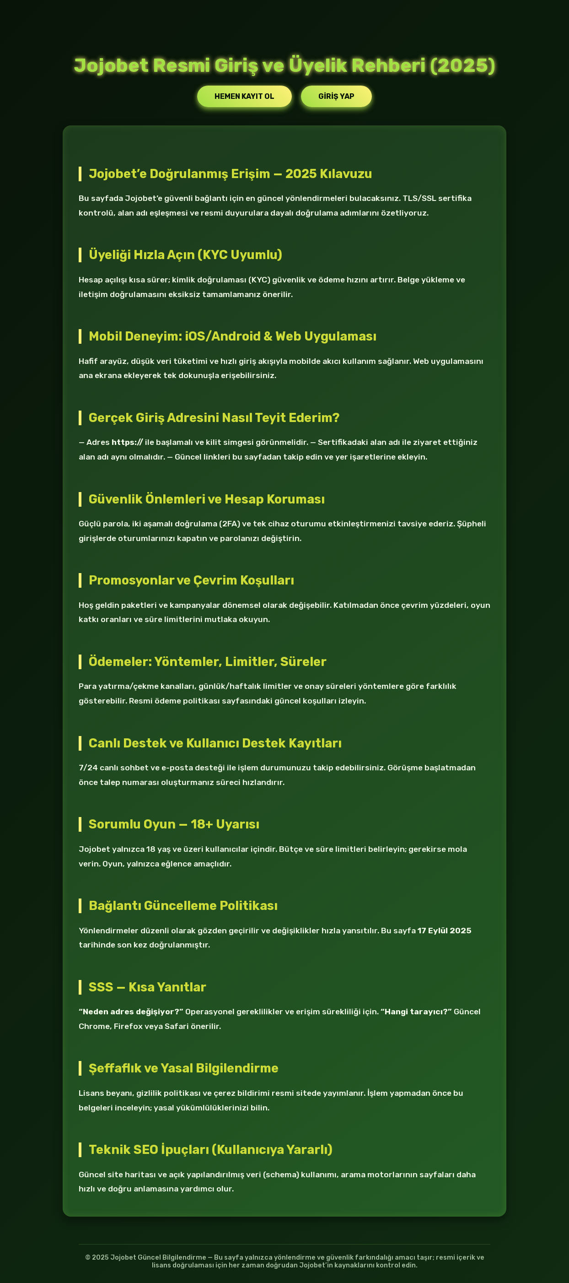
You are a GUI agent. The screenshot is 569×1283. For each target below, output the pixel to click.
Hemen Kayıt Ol (244, 96)
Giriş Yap (336, 96)
